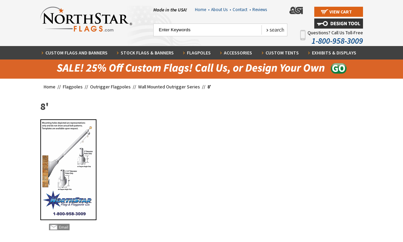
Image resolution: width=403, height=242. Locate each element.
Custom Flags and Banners (76, 53)
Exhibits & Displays (334, 53)
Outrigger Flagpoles (111, 87)
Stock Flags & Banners (147, 53)
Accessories (238, 53)
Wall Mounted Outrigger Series (169, 87)
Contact (242, 9)
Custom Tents (282, 53)
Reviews (259, 9)
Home (202, 9)
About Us (221, 9)
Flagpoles (199, 53)
